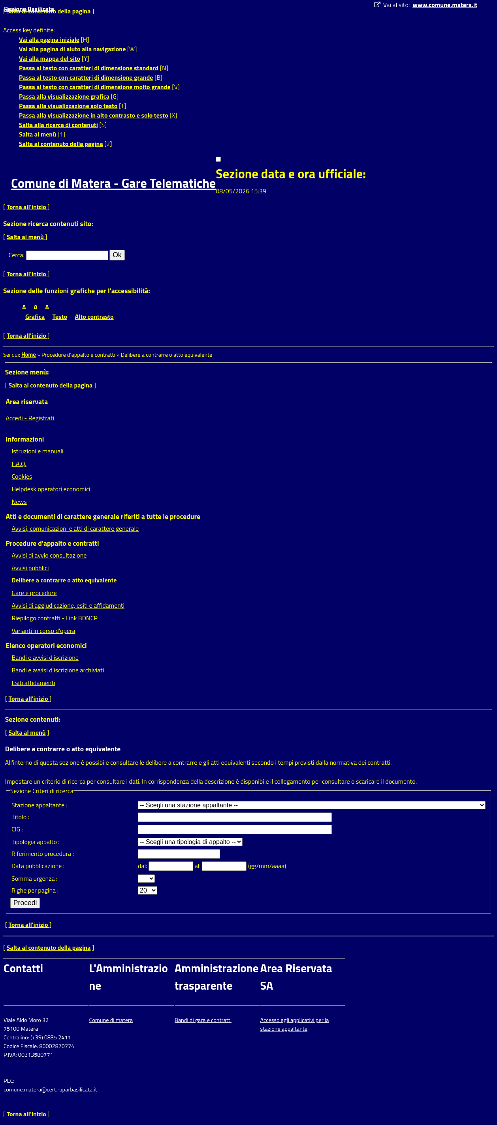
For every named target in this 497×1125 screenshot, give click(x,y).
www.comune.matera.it (444, 4)
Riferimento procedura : (42, 853)
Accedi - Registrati (30, 418)
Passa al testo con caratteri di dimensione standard (88, 68)
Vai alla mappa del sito (49, 58)
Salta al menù (37, 134)
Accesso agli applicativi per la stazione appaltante (294, 1024)
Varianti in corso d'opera (43, 630)
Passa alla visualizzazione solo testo (68, 105)
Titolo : (20, 817)
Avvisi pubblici (30, 568)
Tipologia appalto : (35, 841)
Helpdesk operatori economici (50, 489)
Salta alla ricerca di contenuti (58, 124)
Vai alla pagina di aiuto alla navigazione (72, 49)
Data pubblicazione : (37, 865)
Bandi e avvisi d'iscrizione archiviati (57, 670)
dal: (143, 865)
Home (28, 354)
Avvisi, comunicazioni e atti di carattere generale (75, 528)
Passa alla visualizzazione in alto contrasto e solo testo (93, 115)
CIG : (17, 829)
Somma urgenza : (34, 878)
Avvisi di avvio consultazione (49, 555)
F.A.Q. (18, 463)
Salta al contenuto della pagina (61, 143)
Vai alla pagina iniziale (49, 39)
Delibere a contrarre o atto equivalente (64, 580)
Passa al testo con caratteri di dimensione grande (86, 77)
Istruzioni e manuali (37, 451)
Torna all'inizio (27, 207)
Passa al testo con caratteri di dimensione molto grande (95, 87)
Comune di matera (111, 1020)
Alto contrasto (94, 316)
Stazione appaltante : (39, 805)
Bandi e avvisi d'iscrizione (45, 657)
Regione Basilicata (29, 8)
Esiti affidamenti (33, 682)
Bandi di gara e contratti (203, 1020)
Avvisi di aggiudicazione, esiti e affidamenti (67, 605)
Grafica (35, 316)
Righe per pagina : (34, 890)
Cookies (21, 476)
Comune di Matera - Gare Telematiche (113, 183)
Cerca (16, 255)
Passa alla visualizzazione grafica (64, 96)
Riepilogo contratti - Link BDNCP (54, 618)
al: (198, 865)
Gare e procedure (33, 592)
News (18, 501)
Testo (60, 316)
